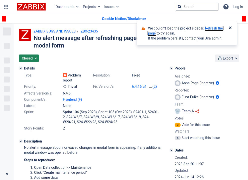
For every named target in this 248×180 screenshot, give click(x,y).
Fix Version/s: (103, 86)
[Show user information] (217, 83)
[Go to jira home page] (31, 7)
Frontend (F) (72, 100)
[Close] (230, 28)
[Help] (226, 7)
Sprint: (29, 112)
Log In (238, 7)
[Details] (21, 68)
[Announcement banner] (124, 19)
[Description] (21, 141)
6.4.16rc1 (139, 86)
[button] (6, 7)
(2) (155, 86)
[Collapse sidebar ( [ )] (7, 174)
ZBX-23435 (89, 31)
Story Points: (34, 128)
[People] (171, 68)
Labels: (29, 106)
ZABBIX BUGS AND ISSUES (55, 31)
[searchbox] (197, 7)
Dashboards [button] (65, 7)
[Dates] (171, 150)
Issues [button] (109, 7)
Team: (179, 104)
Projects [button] (89, 7)
